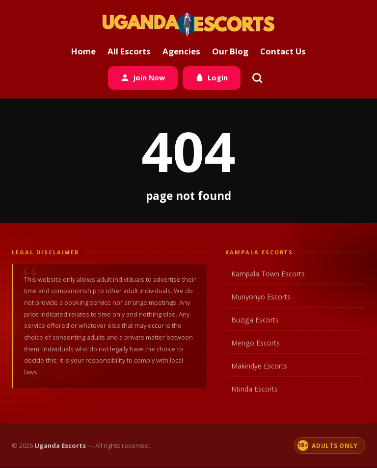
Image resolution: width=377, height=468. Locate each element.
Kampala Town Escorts (294, 274)
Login (211, 77)
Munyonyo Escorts (294, 297)
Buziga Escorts (294, 320)
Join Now (143, 77)
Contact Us (283, 51)
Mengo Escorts (294, 343)
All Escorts (129, 51)
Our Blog (230, 51)
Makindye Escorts (294, 366)
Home (83, 51)
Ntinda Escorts (294, 389)
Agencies (181, 51)
